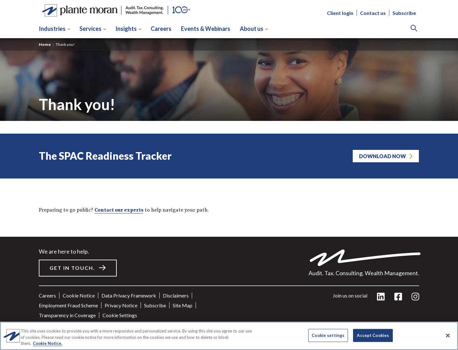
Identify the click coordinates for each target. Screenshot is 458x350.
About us (254, 28)
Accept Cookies (373, 335)
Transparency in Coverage (67, 315)
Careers (161, 28)
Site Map (182, 305)
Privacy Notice (121, 305)
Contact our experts (118, 210)
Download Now (382, 156)
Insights (128, 28)
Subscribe (404, 13)
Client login (340, 13)
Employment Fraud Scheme (68, 305)
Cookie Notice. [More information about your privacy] (47, 343)
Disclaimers (176, 295)
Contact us (373, 13)
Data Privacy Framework (128, 295)
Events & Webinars (205, 28)
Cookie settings (119, 315)
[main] (229, 175)
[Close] (448, 335)
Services (93, 28)
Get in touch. (72, 268)
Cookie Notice (79, 295)
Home (45, 44)
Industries (54, 28)
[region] (229, 336)
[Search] (414, 29)
